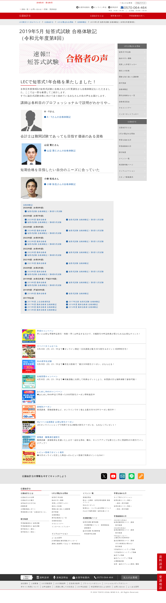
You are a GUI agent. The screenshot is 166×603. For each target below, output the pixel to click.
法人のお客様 (127, 3)
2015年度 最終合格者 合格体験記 (42, 307)
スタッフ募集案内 (126, 177)
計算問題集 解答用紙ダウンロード (64, 541)
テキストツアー (125, 108)
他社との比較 (124, 71)
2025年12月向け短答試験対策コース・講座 (124, 521)
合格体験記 (81, 22)
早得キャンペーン (45, 331)
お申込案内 (46, 587)
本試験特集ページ (126, 164)
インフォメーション (127, 171)
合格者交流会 (124, 102)
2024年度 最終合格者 (36, 230)
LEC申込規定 (82, 587)
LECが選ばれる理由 (65, 22)
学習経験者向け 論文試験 (30, 526)
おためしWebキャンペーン (49, 391)
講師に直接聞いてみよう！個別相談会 (66, 544)
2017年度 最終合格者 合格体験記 (42, 304)
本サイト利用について (30, 587)
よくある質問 (57, 538)
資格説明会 (87, 497)
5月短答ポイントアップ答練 (124, 549)
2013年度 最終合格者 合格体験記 (42, 310)
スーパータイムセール (47, 346)
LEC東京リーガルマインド (30, 22)
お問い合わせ (36, 9)
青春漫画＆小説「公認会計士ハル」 (34, 512)
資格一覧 (25, 9)
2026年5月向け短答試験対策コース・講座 (124, 529)
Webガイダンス (89, 505)
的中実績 (122, 83)
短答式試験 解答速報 (91, 522)
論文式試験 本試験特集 (91, 531)
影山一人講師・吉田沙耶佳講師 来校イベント (96, 501)
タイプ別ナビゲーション (123, 497)
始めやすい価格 (125, 58)
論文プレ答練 (119, 555)
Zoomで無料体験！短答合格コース (96, 511)
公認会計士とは (97, 16)
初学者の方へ (116, 16)
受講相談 (160, 582)
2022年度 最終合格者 (36, 252)
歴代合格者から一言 (127, 95)
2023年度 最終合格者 (36, 241)
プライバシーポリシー (92, 583)
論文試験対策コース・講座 (124, 540)
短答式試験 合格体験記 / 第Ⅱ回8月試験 (44, 274)
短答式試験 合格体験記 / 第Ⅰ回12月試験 (45, 211)
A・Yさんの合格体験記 (59, 116)
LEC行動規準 (60, 583)
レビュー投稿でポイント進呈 (50, 452)
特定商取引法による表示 (101, 587)
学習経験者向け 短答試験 (30, 523)
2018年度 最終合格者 (36, 293)
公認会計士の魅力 (27, 500)
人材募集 (34, 583)
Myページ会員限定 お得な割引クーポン (55, 422)
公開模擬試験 (119, 561)
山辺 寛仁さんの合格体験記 (61, 150)
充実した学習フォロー (128, 64)
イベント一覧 (124, 158)
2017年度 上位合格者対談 (38, 301)
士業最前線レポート (28, 509)
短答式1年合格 (125, 52)
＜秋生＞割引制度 (122, 509)
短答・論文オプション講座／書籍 (126, 564)
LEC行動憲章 (47, 583)
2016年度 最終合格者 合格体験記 (83, 304)
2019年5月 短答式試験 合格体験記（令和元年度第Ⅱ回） (113, 22)
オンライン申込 (100, 7)
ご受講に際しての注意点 (64, 587)
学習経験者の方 (125, 146)
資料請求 (114, 7)
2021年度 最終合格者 (36, 263)
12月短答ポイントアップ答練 (125, 552)
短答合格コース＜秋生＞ (123, 506)
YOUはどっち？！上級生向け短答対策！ (122, 537)
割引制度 (122, 152)
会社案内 (24, 583)
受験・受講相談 (50, 9)
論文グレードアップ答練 (123, 558)
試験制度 (24, 506)
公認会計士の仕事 (27, 497)
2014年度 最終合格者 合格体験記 (83, 307)
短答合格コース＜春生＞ (123, 500)
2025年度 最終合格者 (36, 219)
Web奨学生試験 (44, 361)
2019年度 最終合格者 (36, 282)
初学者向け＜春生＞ (28, 529)
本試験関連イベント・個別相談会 (96, 525)
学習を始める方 (125, 140)
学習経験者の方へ (137, 16)
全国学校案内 (84, 7)
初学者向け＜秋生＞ (28, 532)
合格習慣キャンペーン (47, 376)
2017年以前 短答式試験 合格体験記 (84, 301)
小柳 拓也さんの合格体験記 (61, 184)
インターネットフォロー (129, 114)
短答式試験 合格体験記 (79, 263)
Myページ (141, 3)
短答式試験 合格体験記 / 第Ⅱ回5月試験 (44, 222)
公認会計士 (25, 15)
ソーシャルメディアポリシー (116, 583)
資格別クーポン (44, 406)
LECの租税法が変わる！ (124, 543)
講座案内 (87, 528)
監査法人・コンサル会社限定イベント (97, 508)
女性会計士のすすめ (28, 503)
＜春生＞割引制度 (122, 503)
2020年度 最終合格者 (36, 271)
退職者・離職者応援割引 (48, 437)
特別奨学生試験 (90, 534)
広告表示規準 (74, 583)
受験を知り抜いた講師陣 (129, 77)
